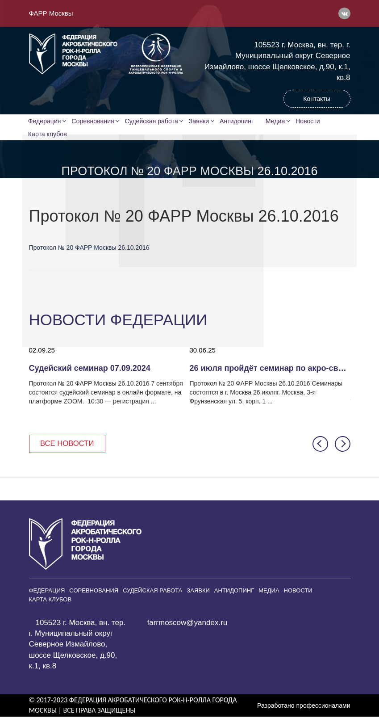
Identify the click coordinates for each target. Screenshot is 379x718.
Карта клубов (48, 134)
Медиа (277, 121)
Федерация (45, 121)
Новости (311, 121)
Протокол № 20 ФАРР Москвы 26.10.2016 (89, 248)
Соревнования (94, 121)
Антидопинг (238, 121)
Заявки (200, 121)
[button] (320, 445)
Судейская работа (152, 121)
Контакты (316, 98)
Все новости (68, 444)
